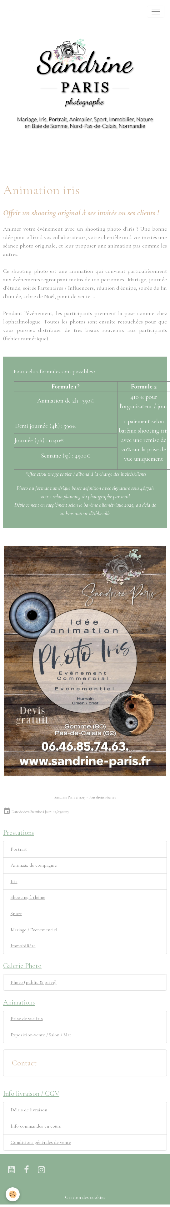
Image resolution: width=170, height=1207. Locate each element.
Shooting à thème (28, 897)
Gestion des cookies (85, 1197)
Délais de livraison (29, 1110)
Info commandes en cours (36, 1126)
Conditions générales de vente (41, 1142)
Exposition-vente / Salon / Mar (41, 1035)
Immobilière (23, 946)
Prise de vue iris (27, 1018)
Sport (16, 913)
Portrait (19, 849)
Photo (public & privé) (34, 982)
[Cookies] (13, 1194)
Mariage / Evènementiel (34, 930)
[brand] (13, 12)
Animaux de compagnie (34, 865)
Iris (14, 881)
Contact (24, 1063)
